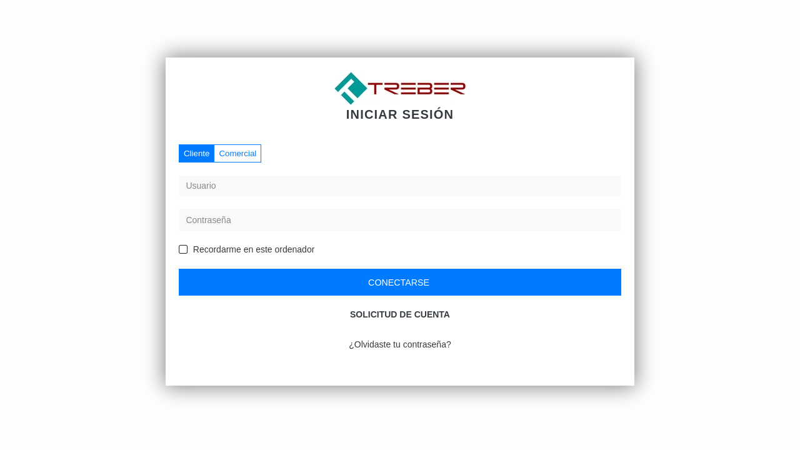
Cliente (196, 153)
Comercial (237, 153)
